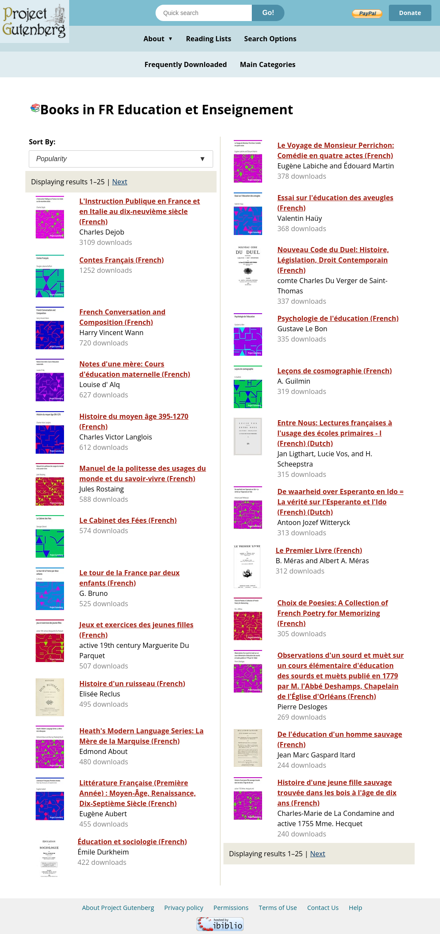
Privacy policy (183, 907)
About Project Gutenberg (118, 907)
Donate (410, 13)
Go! (268, 12)
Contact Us (323, 907)
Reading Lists (209, 38)
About (158, 39)
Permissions (231, 907)
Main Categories (268, 64)
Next (119, 181)
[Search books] (204, 13)
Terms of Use (278, 907)
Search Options (270, 38)
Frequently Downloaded (185, 64)
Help (355, 907)
